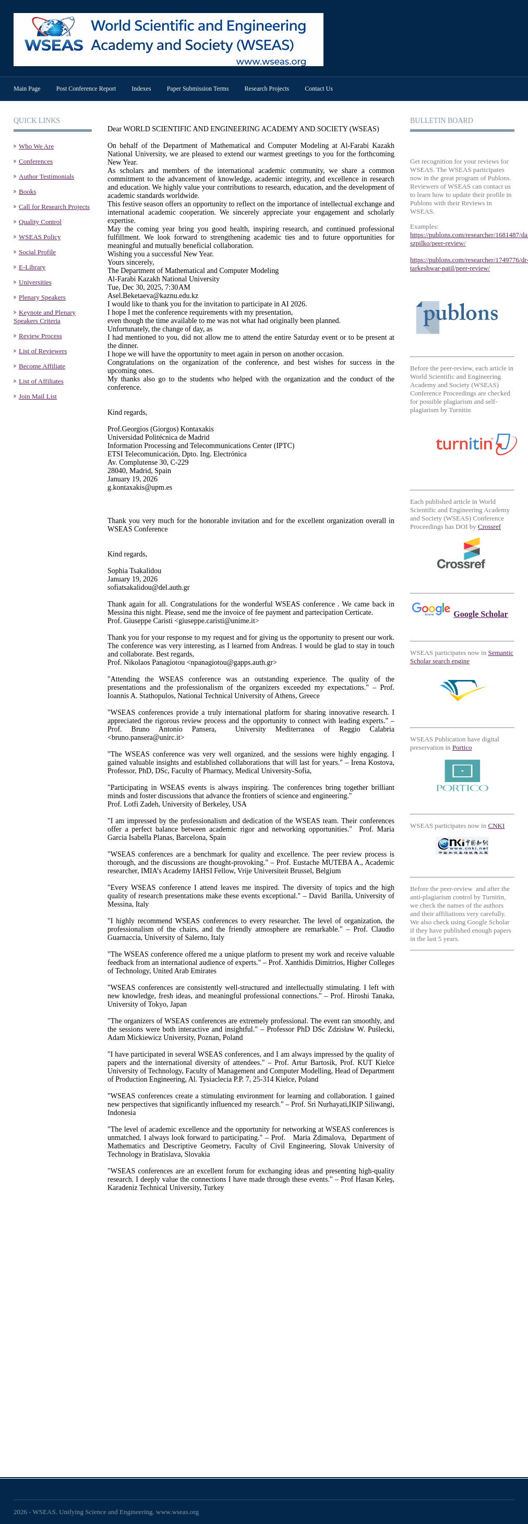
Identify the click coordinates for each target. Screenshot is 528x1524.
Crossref (489, 526)
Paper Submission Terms (198, 88)
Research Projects (267, 88)
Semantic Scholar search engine (461, 657)
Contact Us (319, 88)
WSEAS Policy (40, 237)
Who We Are (36, 146)
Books (27, 191)
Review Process (40, 336)
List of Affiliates (41, 381)
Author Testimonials (46, 176)
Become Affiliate (42, 366)
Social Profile (37, 252)
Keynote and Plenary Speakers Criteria (45, 316)
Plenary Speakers (42, 297)
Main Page (27, 88)
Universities (35, 282)
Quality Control (40, 222)
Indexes (141, 88)
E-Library (32, 267)
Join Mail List (38, 396)
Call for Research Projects (54, 206)
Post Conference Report (86, 88)
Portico (462, 747)
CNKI (496, 825)
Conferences (36, 161)
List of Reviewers (43, 351)
